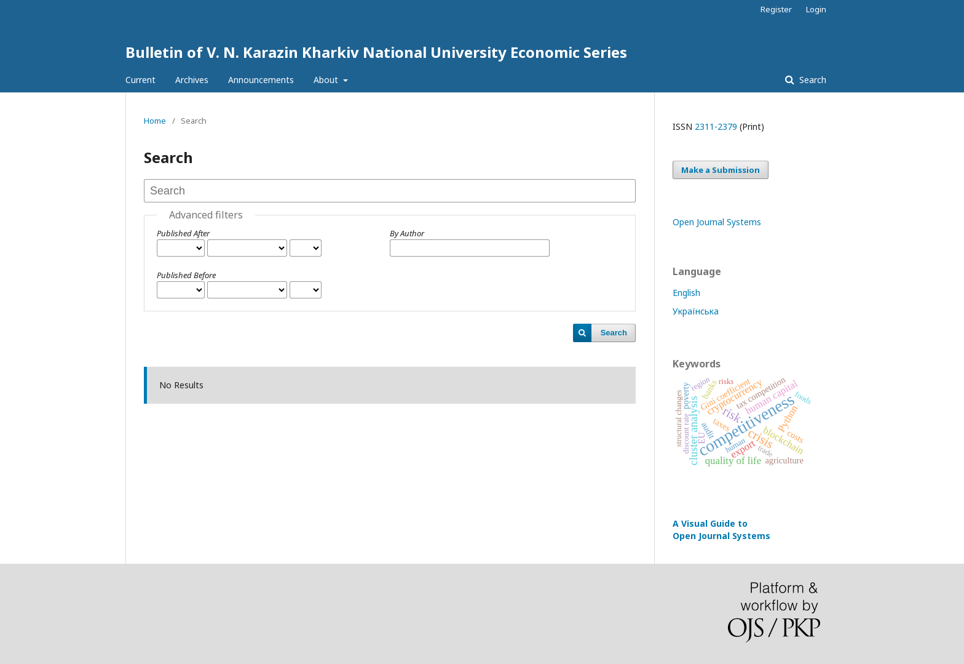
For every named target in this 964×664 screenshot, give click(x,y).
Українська (696, 311)
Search (811, 80)
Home (155, 120)
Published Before (186, 275)
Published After (183, 233)
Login (816, 9)
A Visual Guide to (721, 530)
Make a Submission (720, 169)
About (327, 80)
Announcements (261, 80)
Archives (191, 80)
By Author (407, 233)
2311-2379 (716, 126)
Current (140, 80)
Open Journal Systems (717, 222)
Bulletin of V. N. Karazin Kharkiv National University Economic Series (376, 52)
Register (776, 9)
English (686, 292)
